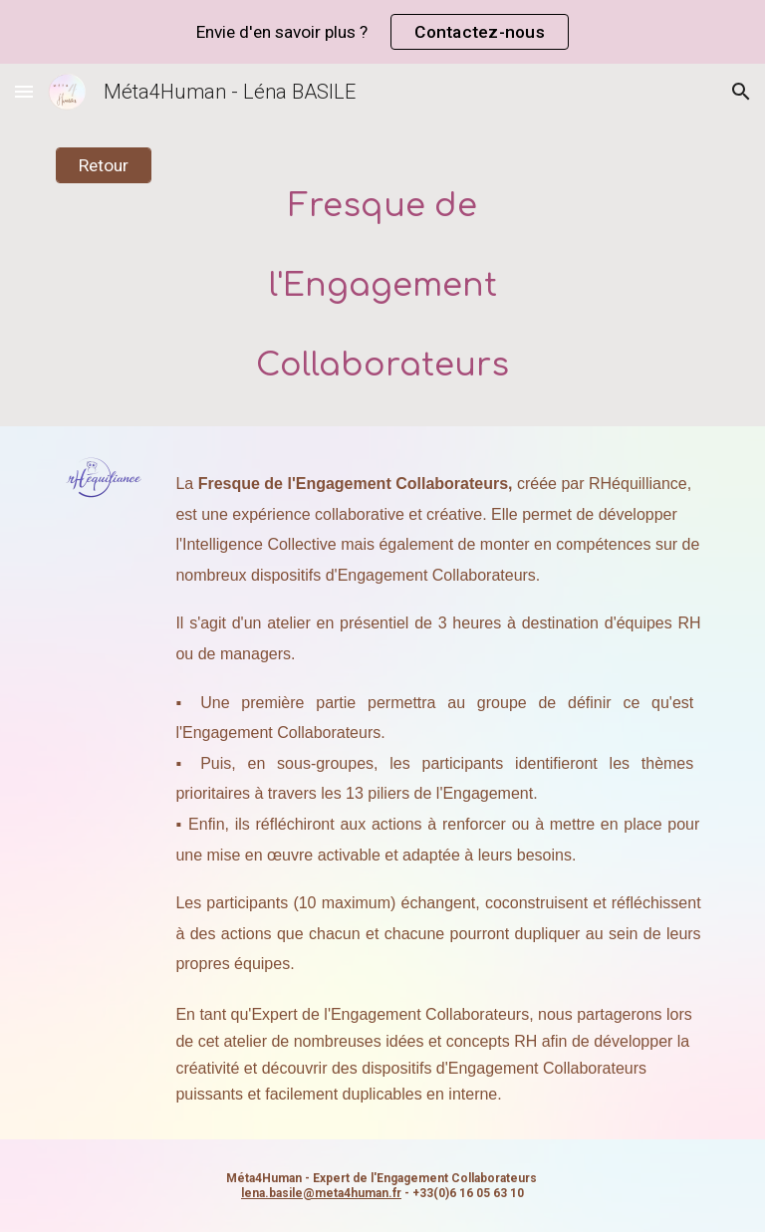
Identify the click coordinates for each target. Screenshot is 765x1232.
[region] (382, 32)
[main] (382, 274)
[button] (24, 91)
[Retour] (103, 165)
